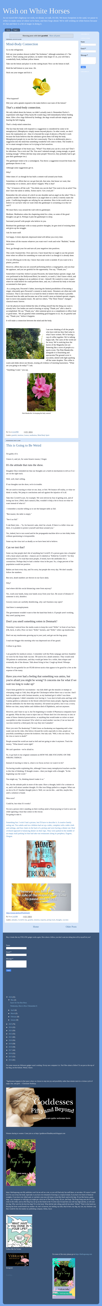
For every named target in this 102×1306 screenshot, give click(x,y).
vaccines (65, 920)
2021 (10, 1037)
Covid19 (21, 920)
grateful (14, 435)
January (13, 1020)
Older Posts (71, 926)
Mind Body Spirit (43, 435)
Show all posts (54, 36)
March (13, 1013)
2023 (10, 1030)
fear (26, 920)
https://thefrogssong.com (83, 1254)
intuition (20, 435)
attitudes (14, 920)
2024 (10, 1027)
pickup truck (51, 920)
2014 (10, 1060)
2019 (10, 1044)
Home (8, 30)
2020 (10, 1040)
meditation (33, 435)
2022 (10, 1034)
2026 (10, 997)
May (12, 1000)
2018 (10, 1047)
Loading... (9, 1275)
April (13, 1010)
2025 (10, 1024)
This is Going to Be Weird (23, 445)
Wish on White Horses (36, 11)
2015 (10, 1057)
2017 (10, 1050)
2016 (10, 1053)
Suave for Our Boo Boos (18, 1003)
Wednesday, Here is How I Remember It (23, 1006)
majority (43, 920)
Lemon (26, 435)
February (14, 1017)
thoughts (59, 920)
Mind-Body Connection (22, 44)
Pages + (15, 30)
